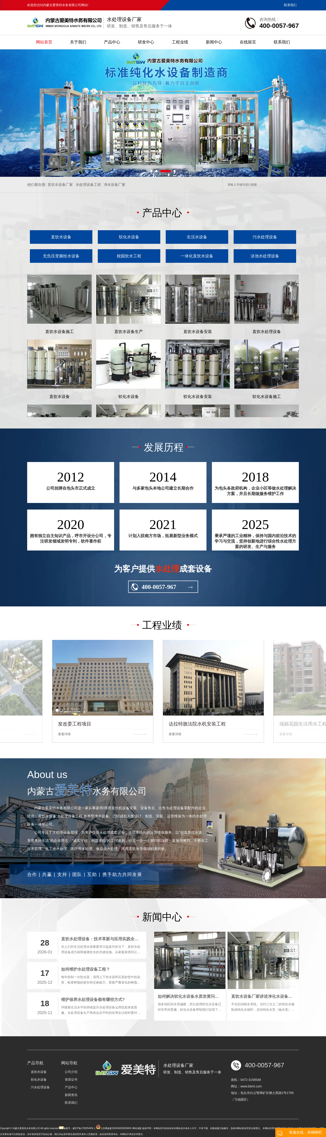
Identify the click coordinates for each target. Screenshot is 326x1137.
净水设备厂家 (114, 238)
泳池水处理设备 (265, 310)
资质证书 (71, 1101)
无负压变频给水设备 (61, 310)
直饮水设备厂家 (60, 238)
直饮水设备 (61, 291)
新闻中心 (214, 42)
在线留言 (248, 42)
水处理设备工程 (88, 238)
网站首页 (44, 42)
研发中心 (146, 42)
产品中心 (112, 42)
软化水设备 (129, 291)
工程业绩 (180, 42)
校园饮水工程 (129, 310)
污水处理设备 (265, 291)
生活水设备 (197, 291)
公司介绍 (71, 1093)
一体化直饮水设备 (197, 310)
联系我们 (290, 5)
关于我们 (78, 42)
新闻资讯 (71, 1116)
